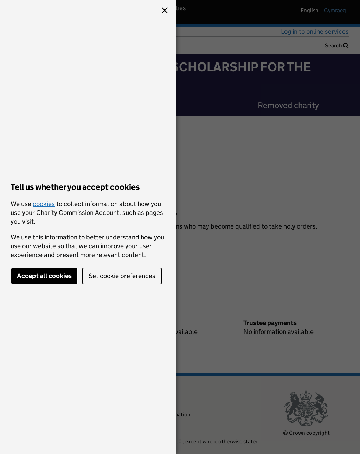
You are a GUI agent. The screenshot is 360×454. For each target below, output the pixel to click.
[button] (164, 11)
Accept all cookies (44, 276)
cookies (44, 204)
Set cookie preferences (122, 276)
